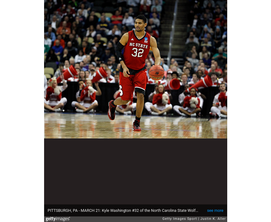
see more (215, 210)
